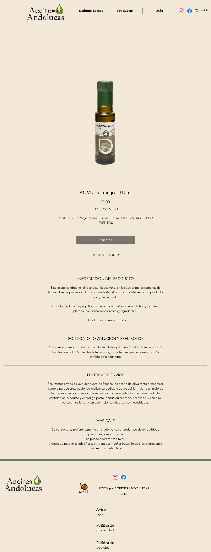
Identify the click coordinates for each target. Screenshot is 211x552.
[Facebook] (189, 11)
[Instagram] (181, 11)
